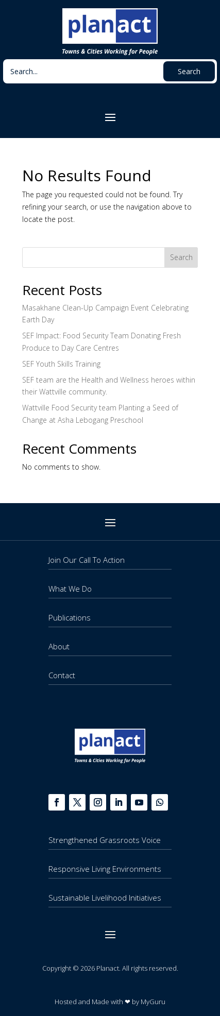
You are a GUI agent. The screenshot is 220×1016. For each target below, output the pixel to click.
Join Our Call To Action (86, 560)
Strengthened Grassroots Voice (104, 840)
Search (181, 257)
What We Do (70, 588)
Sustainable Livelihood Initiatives (104, 897)
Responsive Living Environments (104, 869)
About (59, 646)
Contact (61, 675)
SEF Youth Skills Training (61, 364)
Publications (69, 617)
